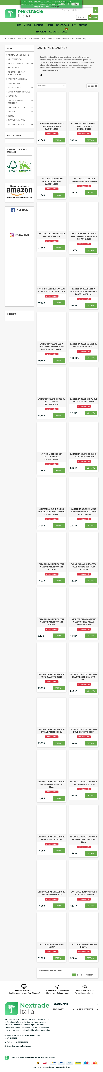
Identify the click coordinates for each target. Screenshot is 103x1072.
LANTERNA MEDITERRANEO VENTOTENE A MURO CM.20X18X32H (83, 126)
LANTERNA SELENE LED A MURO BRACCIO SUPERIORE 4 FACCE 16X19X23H (83, 291)
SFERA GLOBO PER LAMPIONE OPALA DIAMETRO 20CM (51, 893)
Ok (75, 4)
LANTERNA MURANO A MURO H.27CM (84, 945)
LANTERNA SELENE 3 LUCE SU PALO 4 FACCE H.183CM (83, 345)
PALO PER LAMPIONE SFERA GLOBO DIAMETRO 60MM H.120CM (83, 567)
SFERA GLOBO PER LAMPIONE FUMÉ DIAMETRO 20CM (51, 838)
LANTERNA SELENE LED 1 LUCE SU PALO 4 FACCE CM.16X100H (51, 290)
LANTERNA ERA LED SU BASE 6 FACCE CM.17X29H (51, 235)
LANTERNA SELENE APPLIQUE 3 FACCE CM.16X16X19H (83, 400)
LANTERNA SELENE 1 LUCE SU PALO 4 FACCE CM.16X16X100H (51, 401)
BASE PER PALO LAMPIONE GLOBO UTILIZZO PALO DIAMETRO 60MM (83, 622)
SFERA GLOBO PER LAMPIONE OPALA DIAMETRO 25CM (83, 783)
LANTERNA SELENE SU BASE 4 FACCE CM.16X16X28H (83, 455)
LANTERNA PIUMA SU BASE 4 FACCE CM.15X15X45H (84, 893)
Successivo (90, 975)
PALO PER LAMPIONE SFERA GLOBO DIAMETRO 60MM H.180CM (51, 567)
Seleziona (42, 86)
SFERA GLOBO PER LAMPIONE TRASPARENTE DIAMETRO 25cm (51, 784)
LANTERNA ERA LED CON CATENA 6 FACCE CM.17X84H (84, 180)
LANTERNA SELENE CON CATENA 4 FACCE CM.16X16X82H (51, 456)
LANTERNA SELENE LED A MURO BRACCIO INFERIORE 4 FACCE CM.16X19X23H (52, 346)
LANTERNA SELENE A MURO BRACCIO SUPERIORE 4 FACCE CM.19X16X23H (51, 511)
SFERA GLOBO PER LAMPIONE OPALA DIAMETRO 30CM (51, 730)
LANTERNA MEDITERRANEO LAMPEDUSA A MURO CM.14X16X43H (51, 126)
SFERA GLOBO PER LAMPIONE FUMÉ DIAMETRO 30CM (51, 675)
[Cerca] (79, 10)
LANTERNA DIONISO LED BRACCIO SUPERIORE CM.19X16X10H (52, 181)
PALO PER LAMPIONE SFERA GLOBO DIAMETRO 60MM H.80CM (51, 622)
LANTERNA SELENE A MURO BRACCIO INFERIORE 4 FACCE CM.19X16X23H (84, 511)
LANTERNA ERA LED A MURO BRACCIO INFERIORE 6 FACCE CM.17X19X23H (84, 236)
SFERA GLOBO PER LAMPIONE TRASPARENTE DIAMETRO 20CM (83, 839)
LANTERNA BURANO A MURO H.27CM (51, 945)
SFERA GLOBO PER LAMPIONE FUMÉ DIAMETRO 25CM (83, 730)
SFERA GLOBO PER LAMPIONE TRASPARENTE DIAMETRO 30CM (83, 677)
